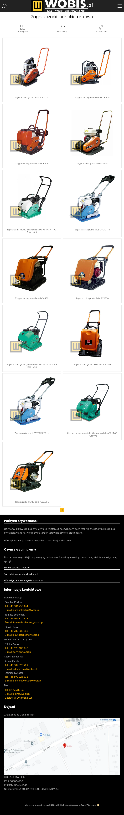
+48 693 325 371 (18, 676)
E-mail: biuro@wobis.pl (17, 693)
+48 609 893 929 (18, 664)
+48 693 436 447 (18, 647)
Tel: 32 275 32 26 (14, 689)
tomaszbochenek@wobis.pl (28, 622)
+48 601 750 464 (18, 605)
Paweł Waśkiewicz (88, 805)
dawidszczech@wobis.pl (26, 634)
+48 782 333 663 (18, 630)
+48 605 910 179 (18, 618)
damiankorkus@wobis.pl (26, 609)
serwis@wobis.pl (22, 651)
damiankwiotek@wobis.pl (27, 680)
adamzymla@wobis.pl (25, 668)
